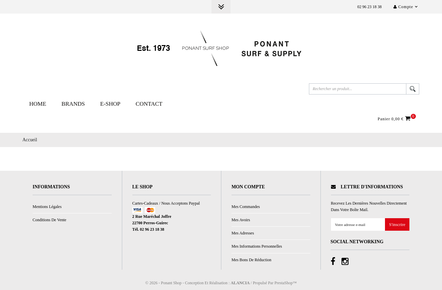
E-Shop (110, 104)
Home (37, 104)
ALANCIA (240, 283)
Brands (73, 104)
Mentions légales (47, 206)
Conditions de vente (49, 220)
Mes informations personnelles (257, 246)
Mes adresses (243, 233)
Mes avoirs (241, 220)
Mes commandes (246, 206)
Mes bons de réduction (251, 259)
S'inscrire (397, 225)
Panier (395, 119)
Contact (149, 104)
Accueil (29, 139)
